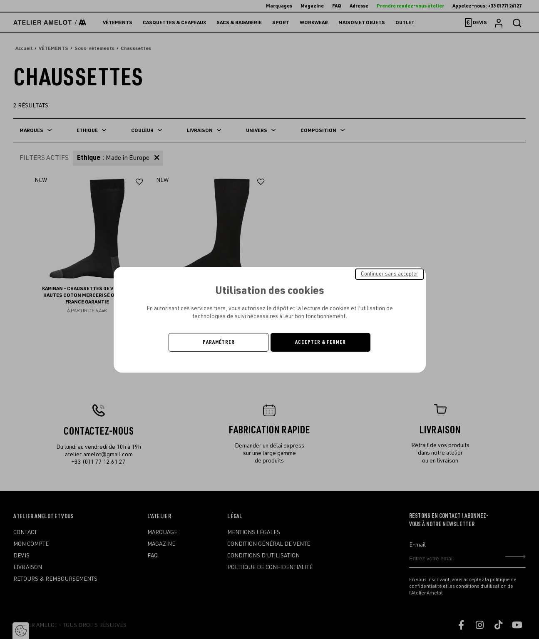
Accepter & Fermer (320, 342)
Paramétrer (219, 342)
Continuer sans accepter (389, 273)
